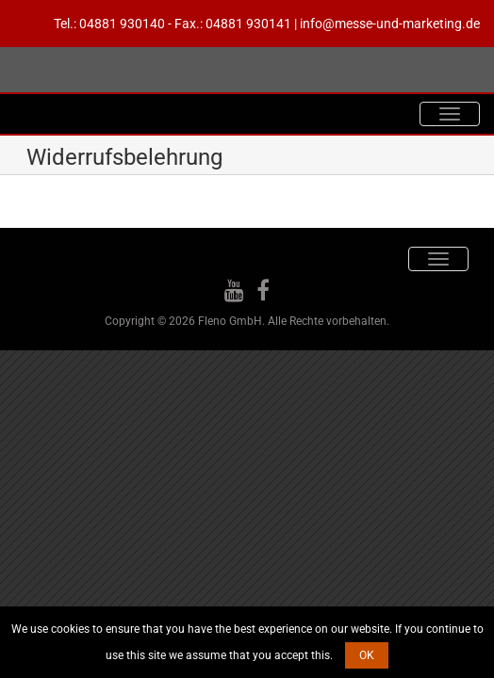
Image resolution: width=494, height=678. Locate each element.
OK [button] (366, 655)
